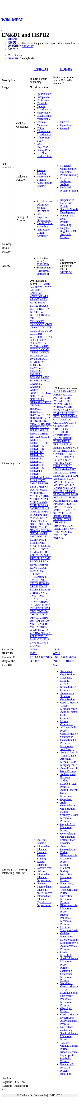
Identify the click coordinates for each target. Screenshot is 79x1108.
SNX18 (66, 516)
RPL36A (58, 503)
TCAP (67, 519)
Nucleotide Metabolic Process (66, 877)
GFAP (40, 389)
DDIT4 (67, 438)
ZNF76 (44, 642)
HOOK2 (45, 414)
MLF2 (63, 475)
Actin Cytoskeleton (67, 848)
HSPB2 (65, 69)
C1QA (56, 419)
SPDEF (43, 580)
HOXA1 (34, 417)
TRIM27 (45, 605)
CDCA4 (47, 336)
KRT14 (45, 436)
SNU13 (57, 516)
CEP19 (57, 422)
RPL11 (74, 500)
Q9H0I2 (34, 660)
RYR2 (56, 510)
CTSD (64, 432)
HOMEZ (35, 414)
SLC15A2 (35, 573)
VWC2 (34, 626)
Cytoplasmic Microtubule (44, 117)
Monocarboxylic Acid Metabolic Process (69, 945)
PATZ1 (66, 494)
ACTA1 (57, 397)
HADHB (58, 456)
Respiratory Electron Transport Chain (69, 886)
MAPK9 (43, 486)
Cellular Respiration (66, 935)
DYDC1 (42, 358)
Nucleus (64, 121)
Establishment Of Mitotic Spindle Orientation (45, 206)
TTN (64, 528)
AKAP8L (35, 290)
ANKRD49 (36, 296)
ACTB (66, 397)
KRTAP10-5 (37, 446)
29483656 (42, 273)
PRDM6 (45, 558)
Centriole (42, 103)
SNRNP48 (36, 577)
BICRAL (72, 416)
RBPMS (44, 564)
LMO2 (34, 483)
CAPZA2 (66, 419)
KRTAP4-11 (37, 471)
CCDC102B (44, 327)
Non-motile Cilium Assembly (43, 232)
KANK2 (67, 463)
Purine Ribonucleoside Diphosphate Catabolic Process (68, 1055)
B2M (56, 413)
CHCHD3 (43, 346)
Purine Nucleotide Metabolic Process (66, 897)
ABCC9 (71, 391)
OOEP (43, 533)
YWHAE (45, 630)
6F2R (56, 664)
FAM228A (36, 371)
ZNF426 (34, 639)
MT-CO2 (58, 478)
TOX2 (40, 595)
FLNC (71, 450)
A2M (64, 391)
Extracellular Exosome (67, 841)
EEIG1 (42, 361)
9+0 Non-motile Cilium (44, 155)
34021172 (65, 272)
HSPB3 (67, 460)
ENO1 (66, 447)
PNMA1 (45, 549)
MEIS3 (34, 492)
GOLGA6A (36, 396)
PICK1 (41, 542)
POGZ (64, 497)
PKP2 (56, 497)
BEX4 (56, 416)
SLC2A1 (58, 513)
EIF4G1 (43, 364)
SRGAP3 (43, 583)
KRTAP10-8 (37, 449)
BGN (64, 416)
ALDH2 (68, 403)
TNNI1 (43, 592)
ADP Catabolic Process (68, 1022)
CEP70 (34, 346)
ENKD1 (41, 69)
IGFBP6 (34, 427)
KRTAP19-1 (37, 461)
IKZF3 (34, 430)
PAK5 (33, 536)
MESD (42, 492)
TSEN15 (35, 614)
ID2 (43, 424)
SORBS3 (47, 577)
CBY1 (48, 324)
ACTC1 (57, 400)
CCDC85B (36, 336)
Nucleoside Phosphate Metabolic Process (66, 1000)
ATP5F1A (58, 410)
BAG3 (63, 413)
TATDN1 (58, 519)
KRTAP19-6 (37, 467)
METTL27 (36, 495)
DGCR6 (34, 355)
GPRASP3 (36, 402)
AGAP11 (58, 403)
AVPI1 (33, 302)
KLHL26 (35, 436)
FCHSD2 (35, 377)
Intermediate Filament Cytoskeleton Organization (44, 900)
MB (55, 472)
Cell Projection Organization (44, 217)
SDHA (72, 510)
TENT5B (45, 589)
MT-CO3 (69, 478)
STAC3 (43, 586)
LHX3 (33, 480)
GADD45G (36, 383)
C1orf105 (35, 318)
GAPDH (58, 453)
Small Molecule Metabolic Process (69, 961)
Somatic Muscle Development (69, 211)
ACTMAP (45, 286)
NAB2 (33, 520)
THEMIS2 (59, 522)
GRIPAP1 (35, 405)
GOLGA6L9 (37, 399)
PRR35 (57, 500)
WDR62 (43, 626)
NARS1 (57, 488)
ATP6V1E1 (71, 410)
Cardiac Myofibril (65, 954)
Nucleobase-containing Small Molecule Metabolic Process (69, 1033)
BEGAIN (44, 308)
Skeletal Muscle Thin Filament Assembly (69, 755)
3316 (56, 649)
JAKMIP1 (43, 430)
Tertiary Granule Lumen (69, 1044)
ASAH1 (67, 407)
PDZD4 (34, 539)
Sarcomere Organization (67, 673)
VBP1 (33, 623)
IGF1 (49, 424)
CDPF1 (34, 339)
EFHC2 (34, 364)
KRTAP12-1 (37, 455)
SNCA (67, 513)
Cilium (40, 128)
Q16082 (69, 660)
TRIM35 (35, 608)
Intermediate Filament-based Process (44, 889)
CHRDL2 (35, 349)
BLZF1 (42, 311)
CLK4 (72, 422)
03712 (56, 653)
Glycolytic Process (66, 1010)
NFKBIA (35, 530)
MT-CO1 (73, 475)
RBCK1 (45, 561)
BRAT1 (34, 315)
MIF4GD (35, 499)
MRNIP (44, 508)
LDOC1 (47, 477)
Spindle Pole (44, 93)
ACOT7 (34, 286)
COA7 (45, 349)
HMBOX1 (36, 408)
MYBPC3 (58, 481)
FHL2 (64, 450)
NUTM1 (34, 533)
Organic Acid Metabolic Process (67, 827)
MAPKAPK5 (69, 469)
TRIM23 (35, 605)
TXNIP (72, 528)
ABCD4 (57, 394)
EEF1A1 (58, 444)
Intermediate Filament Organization (44, 877)
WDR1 (74, 531)
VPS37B (42, 623)
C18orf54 (44, 315)
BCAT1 (34, 308)
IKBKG (44, 427)
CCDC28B (36, 333)
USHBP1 (35, 620)
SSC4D (34, 586)
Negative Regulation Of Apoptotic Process (68, 233)
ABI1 (41, 283)
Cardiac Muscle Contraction (69, 735)
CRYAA (67, 425)
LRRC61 (43, 483)
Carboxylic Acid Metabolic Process (69, 818)
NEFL (44, 527)
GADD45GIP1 (38, 386)
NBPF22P (43, 520)
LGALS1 (58, 466)
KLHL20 (43, 433)
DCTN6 (57, 438)
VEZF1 (65, 531)
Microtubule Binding (43, 178)
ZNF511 (44, 639)
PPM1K (72, 497)
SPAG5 (34, 580)
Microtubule (43, 112)
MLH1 (34, 505)
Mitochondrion (68, 939)
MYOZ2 (69, 485)
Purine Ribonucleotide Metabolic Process (68, 857)
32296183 (27, 46)
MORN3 (43, 505)
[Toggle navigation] (2, 30)
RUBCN (42, 567)
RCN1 (33, 567)
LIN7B (41, 480)
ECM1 (33, 361)
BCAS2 (34, 305)
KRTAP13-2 (37, 458)
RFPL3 (66, 500)
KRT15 (34, 439)
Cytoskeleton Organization (67, 835)
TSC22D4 (42, 611)
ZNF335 (58, 538)
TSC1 (33, 611)
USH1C (34, 617)
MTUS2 (34, 514)
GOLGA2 (46, 393)
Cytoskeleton (44, 109)
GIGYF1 (35, 393)
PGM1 (74, 494)
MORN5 (35, 508)
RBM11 (34, 564)
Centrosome (43, 100)
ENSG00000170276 (64, 657)
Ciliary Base (44, 150)
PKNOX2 (45, 545)
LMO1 (68, 466)
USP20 (45, 620)
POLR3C (45, 552)
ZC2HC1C (46, 633)
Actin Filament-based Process (69, 770)
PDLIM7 (42, 536)
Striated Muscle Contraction (69, 688)
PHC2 (42, 539)
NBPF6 (34, 524)
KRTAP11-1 (37, 452)
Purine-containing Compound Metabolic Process (66, 974)
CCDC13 (35, 330)
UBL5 (56, 531)
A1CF (56, 391)
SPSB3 (34, 583)
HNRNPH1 (36, 411)
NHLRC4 (46, 530)
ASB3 (43, 299)
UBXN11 (45, 614)
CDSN (33, 343)
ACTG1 (67, 400)
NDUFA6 (58, 491)
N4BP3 (44, 517)
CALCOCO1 (37, 321)
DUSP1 (66, 441)
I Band (64, 811)
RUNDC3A (36, 570)
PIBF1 (33, 542)
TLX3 (70, 525)
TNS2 (33, 595)
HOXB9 (57, 460)
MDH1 (72, 472)
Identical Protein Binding (42, 855)
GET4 (33, 389)
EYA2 (33, 368)
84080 (33, 649)
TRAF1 (34, 598)
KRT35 (34, 442)
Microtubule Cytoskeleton (44, 133)
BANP (41, 302)
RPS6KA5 (67, 506)
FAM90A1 (36, 374)
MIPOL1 (46, 499)
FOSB (39, 380)
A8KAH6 (58, 660)
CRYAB (57, 428)
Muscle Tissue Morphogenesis (68, 763)
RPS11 (57, 506)
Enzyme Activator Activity (65, 181)
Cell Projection (42, 145)
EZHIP (41, 368)
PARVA (57, 494)
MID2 (46, 495)
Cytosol (64, 128)
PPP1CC (35, 555)
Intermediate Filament (44, 848)
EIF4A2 (68, 444)
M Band (64, 680)
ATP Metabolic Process (68, 729)
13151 (33, 653)
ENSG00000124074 (41, 657)
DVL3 (33, 358)
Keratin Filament (42, 863)
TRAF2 (43, 598)
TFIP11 (34, 592)
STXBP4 (35, 589)
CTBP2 (34, 352)
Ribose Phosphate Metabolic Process (66, 919)
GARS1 (68, 453)
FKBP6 (45, 377)
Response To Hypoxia (67, 1066)
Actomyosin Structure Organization (67, 696)
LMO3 (57, 469)
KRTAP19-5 (37, 464)
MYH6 (69, 481)
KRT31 (43, 439)
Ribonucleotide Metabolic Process (68, 908)
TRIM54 (45, 608)
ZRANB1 (35, 645)
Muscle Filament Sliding (65, 867)
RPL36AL (69, 503)
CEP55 (42, 343)
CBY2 (33, 327)
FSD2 (46, 380)
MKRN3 (42, 502)
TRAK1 (34, 602)
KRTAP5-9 (36, 474)
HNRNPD (69, 456)
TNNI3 (57, 528)
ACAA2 (67, 394)
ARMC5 (34, 299)
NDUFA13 (69, 488)
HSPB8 (57, 463)
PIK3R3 (34, 545)
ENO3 (74, 447)
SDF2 (64, 510)
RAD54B (35, 561)
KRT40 (43, 442)
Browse (12, 38)
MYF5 (43, 514)
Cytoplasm (43, 96)
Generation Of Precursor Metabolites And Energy (68, 744)
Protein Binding (41, 172)
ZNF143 (42, 636)
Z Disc (64, 683)
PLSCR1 (35, 549)
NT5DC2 (70, 491)
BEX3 (33, 311)
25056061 (43, 270)
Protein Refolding (65, 223)
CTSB (56, 432)
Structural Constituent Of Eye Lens (68, 168)
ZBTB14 (35, 633)
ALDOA (58, 407)
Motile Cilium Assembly (45, 225)
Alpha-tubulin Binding (44, 184)
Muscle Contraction (66, 723)
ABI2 (47, 283)
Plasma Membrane (43, 123)
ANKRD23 (36, 293)
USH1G (43, 617)
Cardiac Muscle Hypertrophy (69, 1016)
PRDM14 (35, 558)
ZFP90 (34, 636)
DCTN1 (68, 435)
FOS (32, 380)
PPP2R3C (45, 555)
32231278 (42, 264)
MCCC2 (63, 472)
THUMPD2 (59, 525)
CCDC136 (47, 330)
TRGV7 (43, 602)
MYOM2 (58, 485)
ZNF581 (34, 642)
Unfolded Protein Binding (69, 189)
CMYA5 (58, 425)
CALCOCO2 (37, 324)
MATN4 (34, 489)
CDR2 (42, 339)
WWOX (34, 630)
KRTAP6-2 (36, 477)
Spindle (41, 106)
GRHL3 (46, 402)
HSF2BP (45, 417)
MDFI (43, 489)
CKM (65, 422)
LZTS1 (34, 486)
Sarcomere (66, 677)
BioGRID (13, 58)
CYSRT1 (44, 352)
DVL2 (43, 355)
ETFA (56, 450)
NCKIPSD (45, 524)
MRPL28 (35, 511)
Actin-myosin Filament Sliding (67, 777)
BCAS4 (43, 305)
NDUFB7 (35, 527)
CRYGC (67, 428)
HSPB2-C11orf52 (39, 423)
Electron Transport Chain (69, 929)
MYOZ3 (34, 517)
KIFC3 (34, 433)
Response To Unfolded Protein (67, 203)
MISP (33, 502)
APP (45, 296)
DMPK (57, 441)
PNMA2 (34, 552)
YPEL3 (67, 534)
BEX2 (71, 413)
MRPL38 (46, 511)
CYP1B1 (58, 435)
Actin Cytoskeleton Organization (67, 805)
